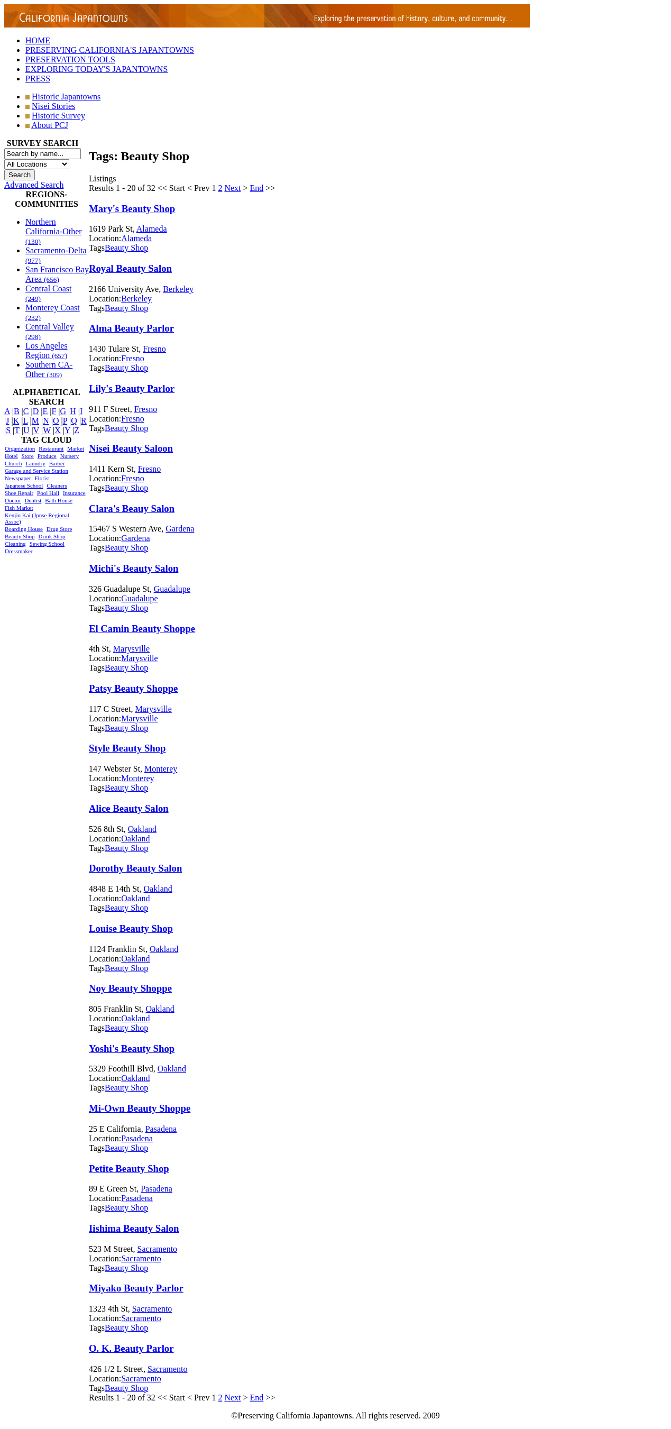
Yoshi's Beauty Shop (131, 1048)
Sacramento (157, 1248)
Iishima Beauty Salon (134, 1228)
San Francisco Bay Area (57, 274)
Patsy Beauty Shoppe (133, 688)
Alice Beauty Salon (129, 808)
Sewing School (47, 544)
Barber (57, 463)
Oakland (142, 829)
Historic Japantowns (66, 96)
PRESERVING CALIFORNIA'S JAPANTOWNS (109, 49)
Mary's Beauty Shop (132, 208)
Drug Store (59, 529)
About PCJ (49, 125)
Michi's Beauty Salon (133, 568)
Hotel (11, 456)
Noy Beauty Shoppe (130, 988)
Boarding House (24, 529)
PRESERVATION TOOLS (70, 59)
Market (75, 448)
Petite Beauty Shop (129, 1168)
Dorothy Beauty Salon (135, 868)
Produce (47, 456)
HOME (37, 40)
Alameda (151, 228)
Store (27, 456)
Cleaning (15, 544)
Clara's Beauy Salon (131, 508)
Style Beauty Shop (127, 748)
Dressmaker (19, 551)
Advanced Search (33, 184)
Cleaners (57, 485)
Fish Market (19, 508)
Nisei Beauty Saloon (131, 448)
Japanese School (24, 485)
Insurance (74, 493)
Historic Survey (58, 115)
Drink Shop (52, 536)
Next (232, 188)
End (257, 188)
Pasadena (161, 1128)
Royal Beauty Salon (130, 268)
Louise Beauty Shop (131, 928)
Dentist (33, 500)
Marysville (131, 648)
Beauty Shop (20, 536)
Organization (20, 448)
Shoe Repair (19, 493)
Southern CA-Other (48, 369)
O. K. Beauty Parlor (131, 1348)
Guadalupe (172, 588)
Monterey (160, 768)
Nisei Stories (53, 106)
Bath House (58, 500)
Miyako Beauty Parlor (136, 1288)
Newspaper (18, 478)
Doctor (13, 500)
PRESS (37, 78)
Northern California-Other (53, 231)
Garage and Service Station (36, 471)
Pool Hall (48, 493)
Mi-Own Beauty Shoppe (139, 1108)
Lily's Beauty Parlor (131, 388)
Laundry (35, 463)
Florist (42, 478)
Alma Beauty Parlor (131, 328)
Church (13, 463)
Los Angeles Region (46, 350)
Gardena (180, 528)
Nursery (69, 456)
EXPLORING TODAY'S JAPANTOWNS (96, 69)
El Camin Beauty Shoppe (142, 628)
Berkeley (178, 289)
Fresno (154, 348)
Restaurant (51, 448)
